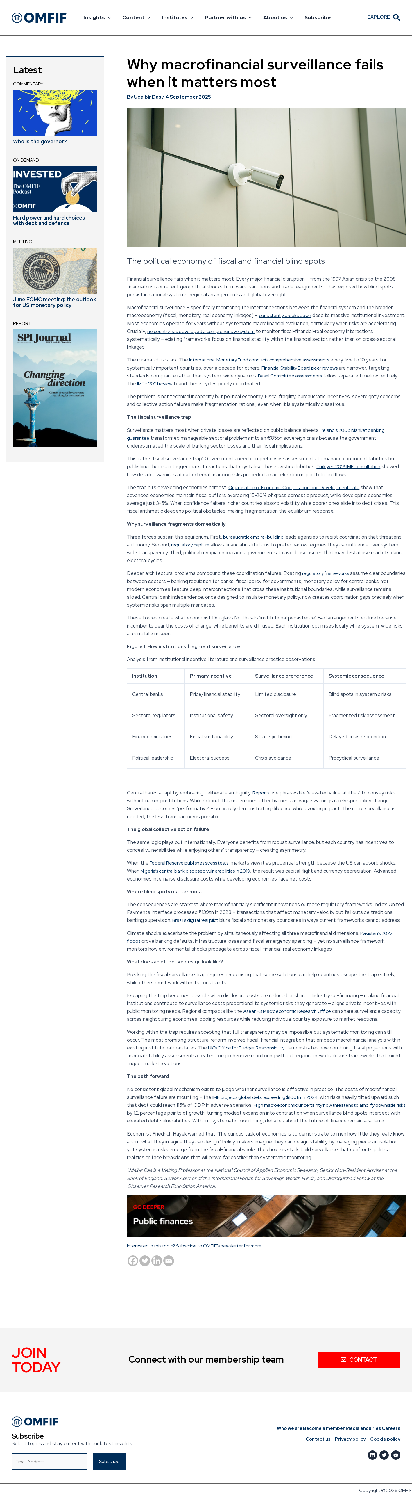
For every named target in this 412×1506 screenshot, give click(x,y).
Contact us (321, 1439)
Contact (359, 1359)
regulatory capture (191, 544)
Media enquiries (361, 1428)
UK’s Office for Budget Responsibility (250, 1048)
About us (270, 17)
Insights (96, 17)
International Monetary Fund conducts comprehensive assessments (266, 360)
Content (134, 17)
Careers (391, 1428)
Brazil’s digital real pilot (197, 920)
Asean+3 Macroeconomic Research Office (290, 1011)
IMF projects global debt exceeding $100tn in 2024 (268, 1097)
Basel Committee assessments (294, 376)
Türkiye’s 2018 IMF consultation (351, 466)
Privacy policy (352, 1439)
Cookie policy (385, 1439)
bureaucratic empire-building (254, 537)
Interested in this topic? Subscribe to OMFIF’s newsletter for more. (202, 1253)
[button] (107, 17)
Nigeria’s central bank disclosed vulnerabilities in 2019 (216, 871)
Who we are (282, 1428)
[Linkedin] (156, 1268)
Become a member (319, 1428)
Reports (261, 792)
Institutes (173, 17)
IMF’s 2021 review (174, 383)
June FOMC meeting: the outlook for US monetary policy (54, 302)
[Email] (168, 1268)
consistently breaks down (287, 315)
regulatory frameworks (327, 573)
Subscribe (308, 17)
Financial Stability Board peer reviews (302, 368)
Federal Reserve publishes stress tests (194, 863)
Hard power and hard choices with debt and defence (49, 220)
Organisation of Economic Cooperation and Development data (298, 487)
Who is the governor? (40, 141)
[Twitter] (144, 1268)
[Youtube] (395, 1455)
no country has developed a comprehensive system (235, 331)
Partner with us (222, 17)
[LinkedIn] (372, 1455)
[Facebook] (133, 1268)
